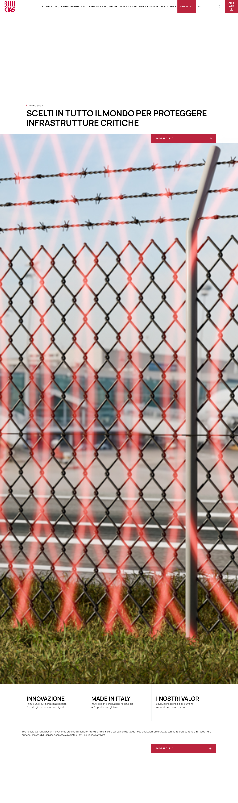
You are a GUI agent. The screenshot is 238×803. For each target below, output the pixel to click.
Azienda (47, 6)
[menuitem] (199, 6)
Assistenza (168, 6)
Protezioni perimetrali (71, 6)
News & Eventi (148, 6)
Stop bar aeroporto (103, 6)
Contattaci (187, 6)
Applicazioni (128, 6)
